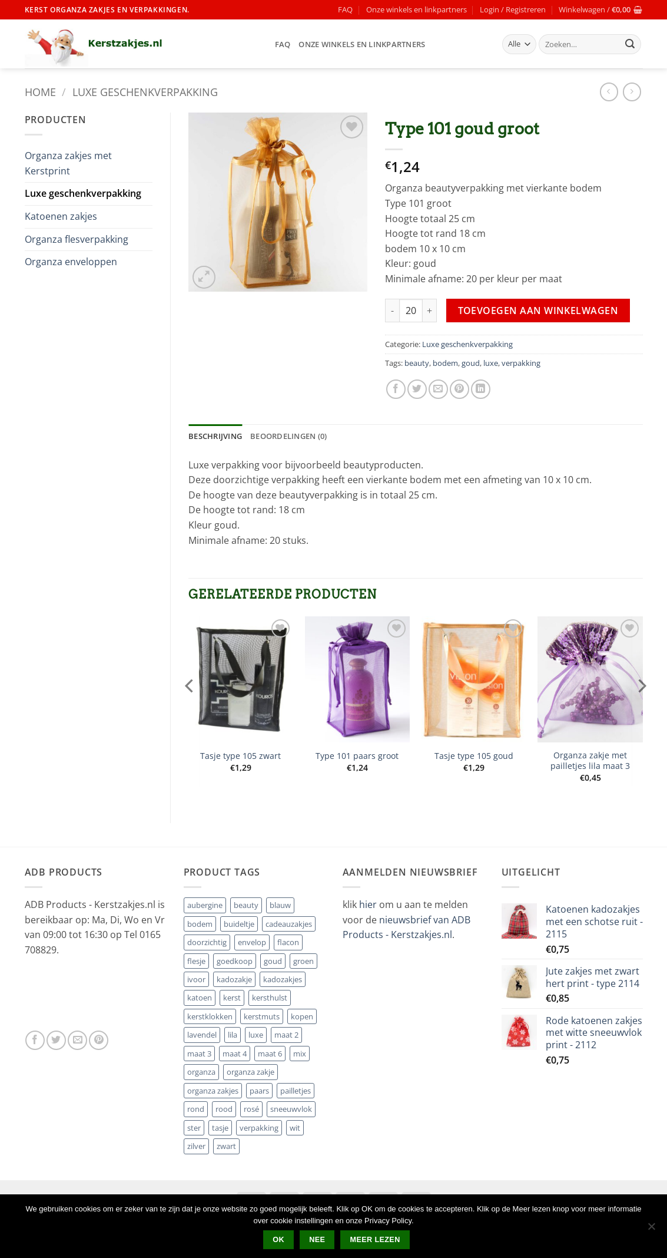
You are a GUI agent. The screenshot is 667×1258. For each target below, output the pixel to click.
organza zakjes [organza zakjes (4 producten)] (212, 1090)
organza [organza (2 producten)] (201, 1072)
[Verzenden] (630, 44)
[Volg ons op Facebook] (35, 1040)
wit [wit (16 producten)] (295, 1127)
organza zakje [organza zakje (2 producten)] (250, 1072)
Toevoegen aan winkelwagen (538, 310)
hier (369, 904)
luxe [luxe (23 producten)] (255, 1034)
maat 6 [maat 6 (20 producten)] (270, 1053)
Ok (278, 1240)
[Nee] (651, 1229)
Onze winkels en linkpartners (416, 9)
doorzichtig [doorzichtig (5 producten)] (207, 942)
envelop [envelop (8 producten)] (252, 942)
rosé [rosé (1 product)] (251, 1109)
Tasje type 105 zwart (240, 756)
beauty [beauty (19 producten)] (246, 905)
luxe (490, 363)
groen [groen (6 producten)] (303, 961)
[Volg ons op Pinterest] (98, 1040)
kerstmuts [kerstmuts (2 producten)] (262, 1016)
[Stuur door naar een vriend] (438, 389)
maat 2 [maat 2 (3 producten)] (286, 1034)
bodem (445, 363)
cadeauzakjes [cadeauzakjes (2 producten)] (289, 924)
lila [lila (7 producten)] (232, 1034)
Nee (317, 1240)
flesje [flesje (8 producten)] (196, 961)
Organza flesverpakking (76, 239)
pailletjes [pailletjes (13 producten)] (295, 1090)
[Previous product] (632, 91)
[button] (513, 9)
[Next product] (609, 91)
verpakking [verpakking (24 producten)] (259, 1127)
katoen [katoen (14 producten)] (199, 997)
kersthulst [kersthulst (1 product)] (269, 997)
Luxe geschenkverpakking (145, 91)
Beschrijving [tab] (215, 436)
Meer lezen (375, 1240)
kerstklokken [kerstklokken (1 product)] (210, 1016)
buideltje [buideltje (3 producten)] (239, 924)
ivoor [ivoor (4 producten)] (196, 979)
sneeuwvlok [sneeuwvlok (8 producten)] (291, 1109)
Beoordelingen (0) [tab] (288, 436)
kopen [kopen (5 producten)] (302, 1016)
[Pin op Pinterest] (459, 389)
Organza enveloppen (71, 261)
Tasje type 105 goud (473, 756)
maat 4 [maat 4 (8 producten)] (235, 1053)
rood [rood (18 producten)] (224, 1109)
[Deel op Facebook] (396, 389)
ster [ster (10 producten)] (194, 1127)
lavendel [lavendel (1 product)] (202, 1034)
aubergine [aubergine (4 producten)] (205, 905)
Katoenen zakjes (61, 216)
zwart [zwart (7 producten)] (226, 1146)
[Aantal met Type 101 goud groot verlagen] (392, 310)
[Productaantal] (411, 310)
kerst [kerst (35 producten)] (232, 997)
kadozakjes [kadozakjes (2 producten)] (282, 979)
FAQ (345, 9)
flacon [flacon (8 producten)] (288, 942)
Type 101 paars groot (357, 756)
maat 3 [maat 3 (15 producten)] (199, 1053)
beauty (416, 363)
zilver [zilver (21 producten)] (196, 1146)
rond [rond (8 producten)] (195, 1109)
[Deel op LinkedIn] (480, 389)
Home (40, 91)
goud (471, 363)
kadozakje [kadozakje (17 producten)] (234, 979)
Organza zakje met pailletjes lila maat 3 (590, 761)
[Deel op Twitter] (417, 389)
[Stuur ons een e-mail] (77, 1040)
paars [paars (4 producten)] (259, 1090)
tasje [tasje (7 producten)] (220, 1127)
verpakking (521, 363)
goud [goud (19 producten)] (273, 961)
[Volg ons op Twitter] (56, 1040)
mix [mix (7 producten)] (299, 1053)
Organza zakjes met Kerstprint (68, 163)
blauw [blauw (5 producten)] (280, 905)
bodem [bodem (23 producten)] (200, 924)
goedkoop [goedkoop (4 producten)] (235, 961)
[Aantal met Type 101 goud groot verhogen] (430, 310)
